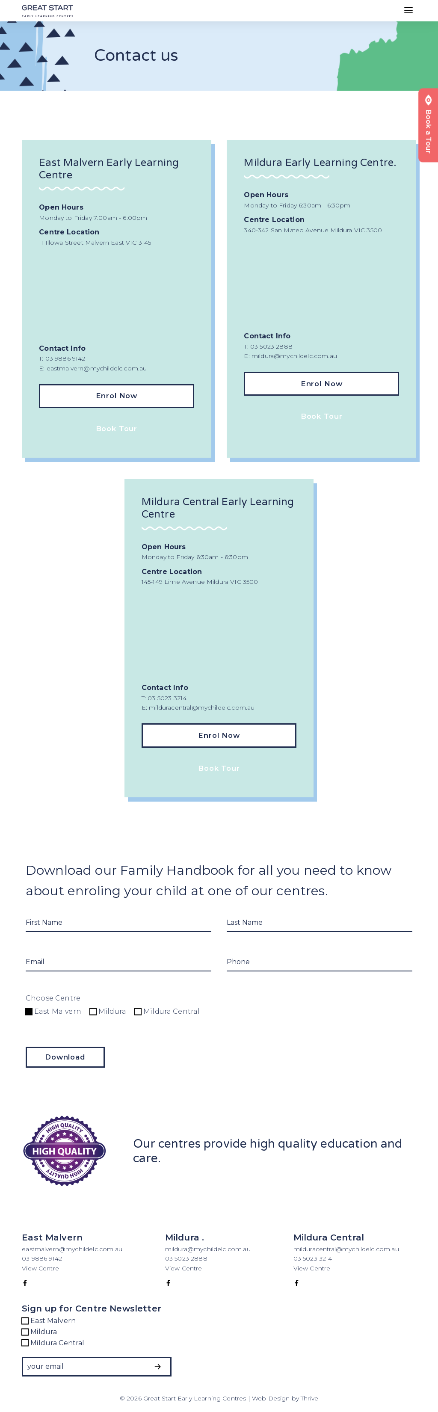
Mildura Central (167, 1011)
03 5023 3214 (312, 1258)
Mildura (108, 1011)
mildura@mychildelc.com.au (208, 1249)
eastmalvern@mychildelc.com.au (72, 1249)
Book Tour (117, 428)
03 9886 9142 (43, 1258)
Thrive (309, 1398)
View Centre (40, 1268)
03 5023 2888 (186, 1258)
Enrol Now (117, 395)
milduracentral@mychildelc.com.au (346, 1249)
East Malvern (53, 1011)
